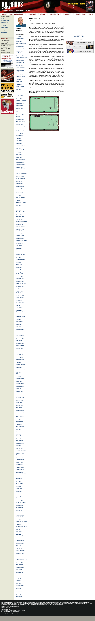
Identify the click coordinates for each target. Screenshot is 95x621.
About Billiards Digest (17, 14)
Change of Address (6, 45)
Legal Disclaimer (5, 613)
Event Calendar (4, 30)
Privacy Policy (15, 613)
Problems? (4, 47)
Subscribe (4, 38)
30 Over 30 (3, 25)
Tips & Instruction (5, 18)
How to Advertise (5, 52)
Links (91, 14)
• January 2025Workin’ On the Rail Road (20, 110)
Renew (3, 50)
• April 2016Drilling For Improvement (19, 590)
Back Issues (4, 43)
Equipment (67, 14)
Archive (42, 14)
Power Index (4, 32)
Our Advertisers (80, 14)
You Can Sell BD (5, 40)
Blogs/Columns (4, 22)
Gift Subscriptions (5, 42)
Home (4, 14)
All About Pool (54, 14)
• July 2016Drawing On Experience (19, 578)
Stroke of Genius (5, 23)
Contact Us (32, 14)
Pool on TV (3, 29)
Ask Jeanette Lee (5, 20)
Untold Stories (4, 27)
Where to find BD (5, 48)
